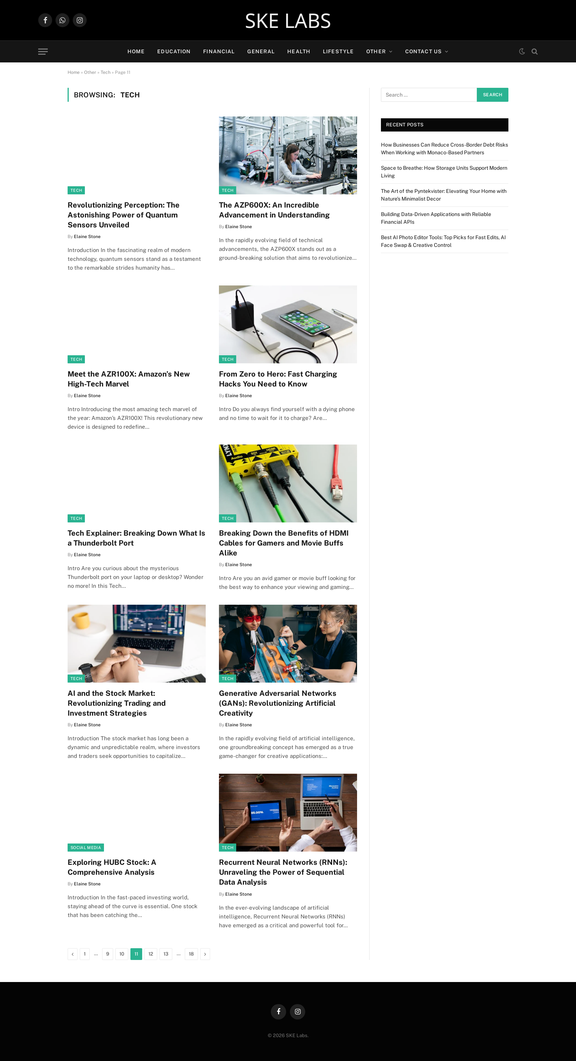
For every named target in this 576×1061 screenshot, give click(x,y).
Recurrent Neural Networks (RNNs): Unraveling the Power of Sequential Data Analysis (283, 872)
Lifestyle (338, 51)
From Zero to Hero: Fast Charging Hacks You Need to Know (278, 379)
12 (150, 954)
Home (136, 51)
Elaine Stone (87, 236)
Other (376, 51)
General (261, 51)
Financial (219, 51)
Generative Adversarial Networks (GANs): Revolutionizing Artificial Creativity (277, 703)
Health (298, 51)
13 (165, 954)
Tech (106, 72)
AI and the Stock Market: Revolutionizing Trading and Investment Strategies (117, 703)
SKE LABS (288, 20)
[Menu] (43, 51)
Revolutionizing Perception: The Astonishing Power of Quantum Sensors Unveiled (124, 215)
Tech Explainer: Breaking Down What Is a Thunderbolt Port (136, 538)
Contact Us (423, 51)
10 (121, 954)
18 (191, 954)
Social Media (86, 847)
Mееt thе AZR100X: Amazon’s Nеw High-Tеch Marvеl (129, 379)
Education (174, 51)
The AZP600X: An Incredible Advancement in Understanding (274, 210)
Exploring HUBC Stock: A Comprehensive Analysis (112, 867)
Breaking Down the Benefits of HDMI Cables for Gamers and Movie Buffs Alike (284, 543)
